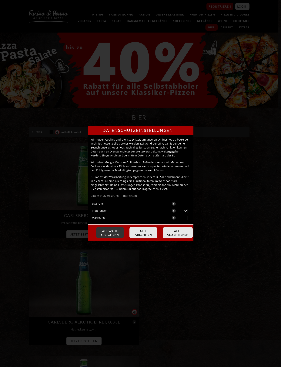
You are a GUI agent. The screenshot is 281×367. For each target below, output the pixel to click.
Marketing (98, 217)
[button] (174, 204)
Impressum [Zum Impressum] (129, 195)
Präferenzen (99, 210)
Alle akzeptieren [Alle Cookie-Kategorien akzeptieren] (178, 232)
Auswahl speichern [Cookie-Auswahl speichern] (110, 232)
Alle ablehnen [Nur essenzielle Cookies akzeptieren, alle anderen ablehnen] (143, 232)
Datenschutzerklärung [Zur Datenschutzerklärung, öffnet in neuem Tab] (105, 195)
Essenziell (98, 203)
